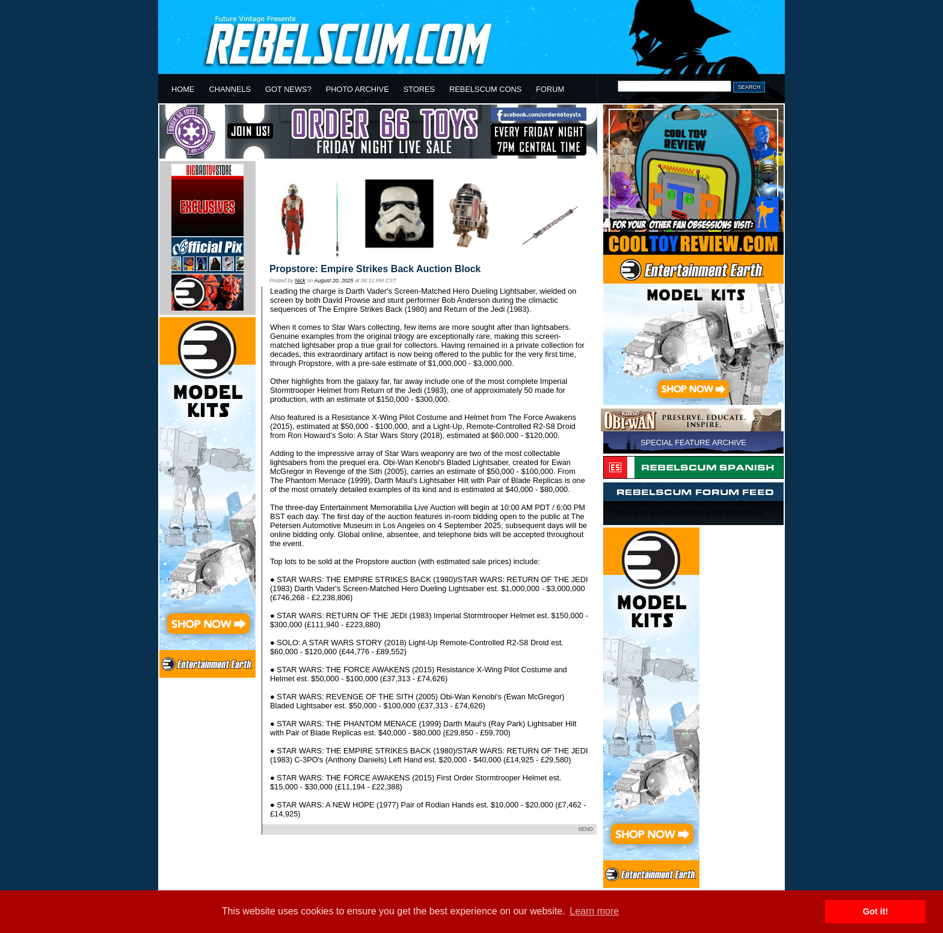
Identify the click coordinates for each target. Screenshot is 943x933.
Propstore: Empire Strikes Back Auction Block (375, 269)
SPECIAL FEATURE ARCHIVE (693, 442)
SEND (585, 829)
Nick (300, 281)
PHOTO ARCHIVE (357, 89)
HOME (182, 89)
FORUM (550, 89)
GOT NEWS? (288, 89)
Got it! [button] (875, 911)
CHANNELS (230, 89)
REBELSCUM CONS (485, 89)
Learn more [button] (594, 911)
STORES (419, 89)
